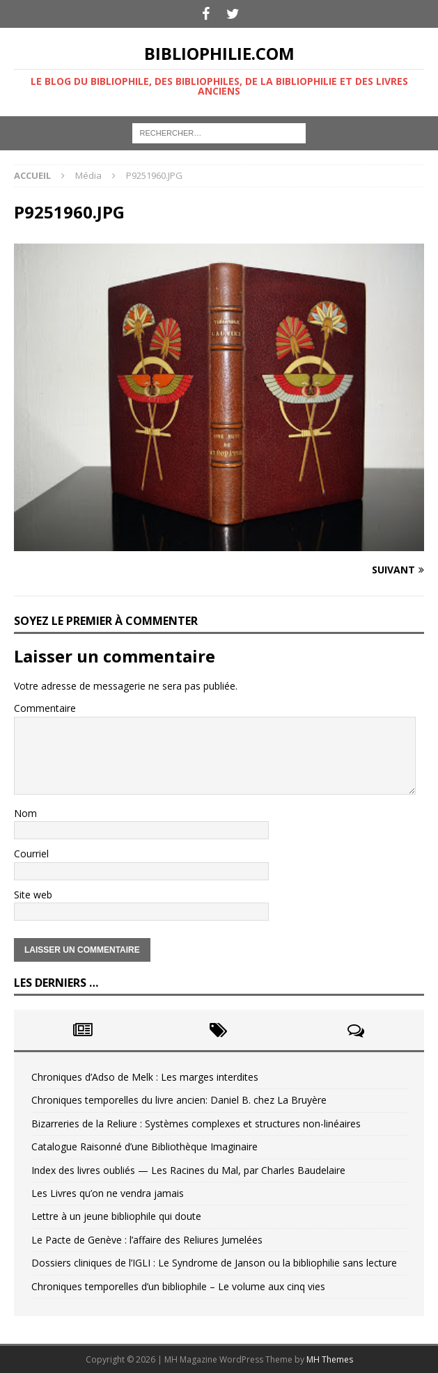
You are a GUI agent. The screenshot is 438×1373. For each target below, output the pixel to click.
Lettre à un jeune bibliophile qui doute (116, 1216)
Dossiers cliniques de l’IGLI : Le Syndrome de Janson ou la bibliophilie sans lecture (214, 1262)
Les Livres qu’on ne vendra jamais (107, 1193)
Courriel (31, 853)
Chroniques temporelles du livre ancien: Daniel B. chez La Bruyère (179, 1099)
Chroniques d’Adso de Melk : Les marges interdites (144, 1077)
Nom (25, 813)
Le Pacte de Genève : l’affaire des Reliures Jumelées (147, 1239)
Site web (33, 894)
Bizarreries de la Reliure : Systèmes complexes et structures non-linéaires (196, 1123)
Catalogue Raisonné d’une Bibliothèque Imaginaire (144, 1146)
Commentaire (45, 708)
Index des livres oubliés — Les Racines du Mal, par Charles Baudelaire (188, 1170)
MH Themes (329, 1359)
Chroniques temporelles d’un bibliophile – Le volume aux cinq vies (178, 1286)
